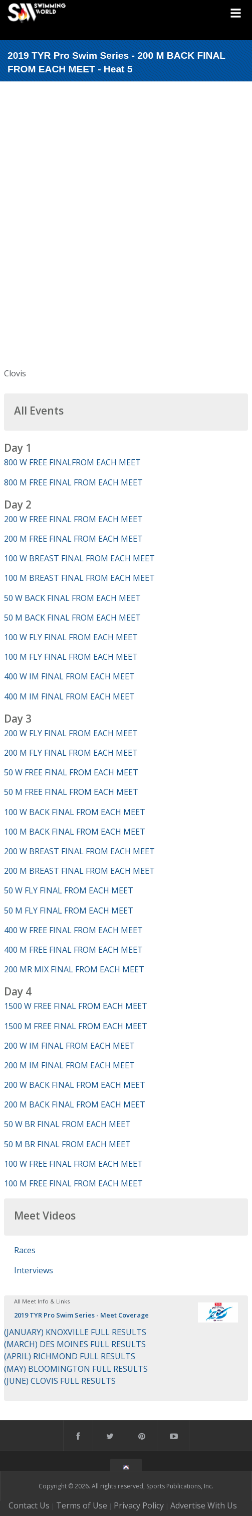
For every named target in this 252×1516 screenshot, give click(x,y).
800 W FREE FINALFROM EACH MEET (72, 462)
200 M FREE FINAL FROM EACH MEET (73, 538)
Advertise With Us (203, 1505)
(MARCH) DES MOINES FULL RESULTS (75, 1344)
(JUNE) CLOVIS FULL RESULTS (60, 1380)
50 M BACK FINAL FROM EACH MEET (72, 617)
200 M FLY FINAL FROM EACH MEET (71, 752)
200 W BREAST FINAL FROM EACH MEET (79, 851)
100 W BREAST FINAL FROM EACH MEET (79, 558)
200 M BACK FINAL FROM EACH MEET (74, 1104)
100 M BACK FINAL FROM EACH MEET (74, 831)
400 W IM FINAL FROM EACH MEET (69, 676)
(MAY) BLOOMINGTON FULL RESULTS (76, 1368)
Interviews (33, 1270)
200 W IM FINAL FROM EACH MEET (69, 1045)
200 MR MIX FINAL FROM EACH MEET (74, 969)
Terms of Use (81, 1505)
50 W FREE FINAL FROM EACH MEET (71, 772)
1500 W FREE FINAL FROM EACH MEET (75, 1006)
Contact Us (29, 1505)
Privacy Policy (139, 1505)
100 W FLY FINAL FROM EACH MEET (71, 637)
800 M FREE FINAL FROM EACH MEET (73, 482)
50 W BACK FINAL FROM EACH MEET (72, 597)
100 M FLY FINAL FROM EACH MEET (71, 656)
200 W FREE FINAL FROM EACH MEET (73, 519)
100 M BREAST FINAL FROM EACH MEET (79, 577)
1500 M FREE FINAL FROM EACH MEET (75, 1026)
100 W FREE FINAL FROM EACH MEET (73, 1163)
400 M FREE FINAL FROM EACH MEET (73, 949)
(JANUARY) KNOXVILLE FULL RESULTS (75, 1332)
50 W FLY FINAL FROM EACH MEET (68, 890)
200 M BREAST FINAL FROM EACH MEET (79, 870)
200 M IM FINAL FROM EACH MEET (69, 1065)
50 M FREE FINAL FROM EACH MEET (71, 791)
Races (25, 1250)
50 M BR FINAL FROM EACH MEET (67, 1144)
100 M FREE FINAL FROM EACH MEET (73, 1183)
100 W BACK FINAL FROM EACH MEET (74, 812)
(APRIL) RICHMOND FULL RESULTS (69, 1356)
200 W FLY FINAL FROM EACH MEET (71, 733)
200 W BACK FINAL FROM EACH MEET (74, 1084)
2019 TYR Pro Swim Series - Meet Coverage (81, 1315)
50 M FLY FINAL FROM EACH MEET (68, 910)
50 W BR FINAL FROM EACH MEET (67, 1124)
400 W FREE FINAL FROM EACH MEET (73, 930)
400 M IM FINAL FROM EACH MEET (69, 696)
